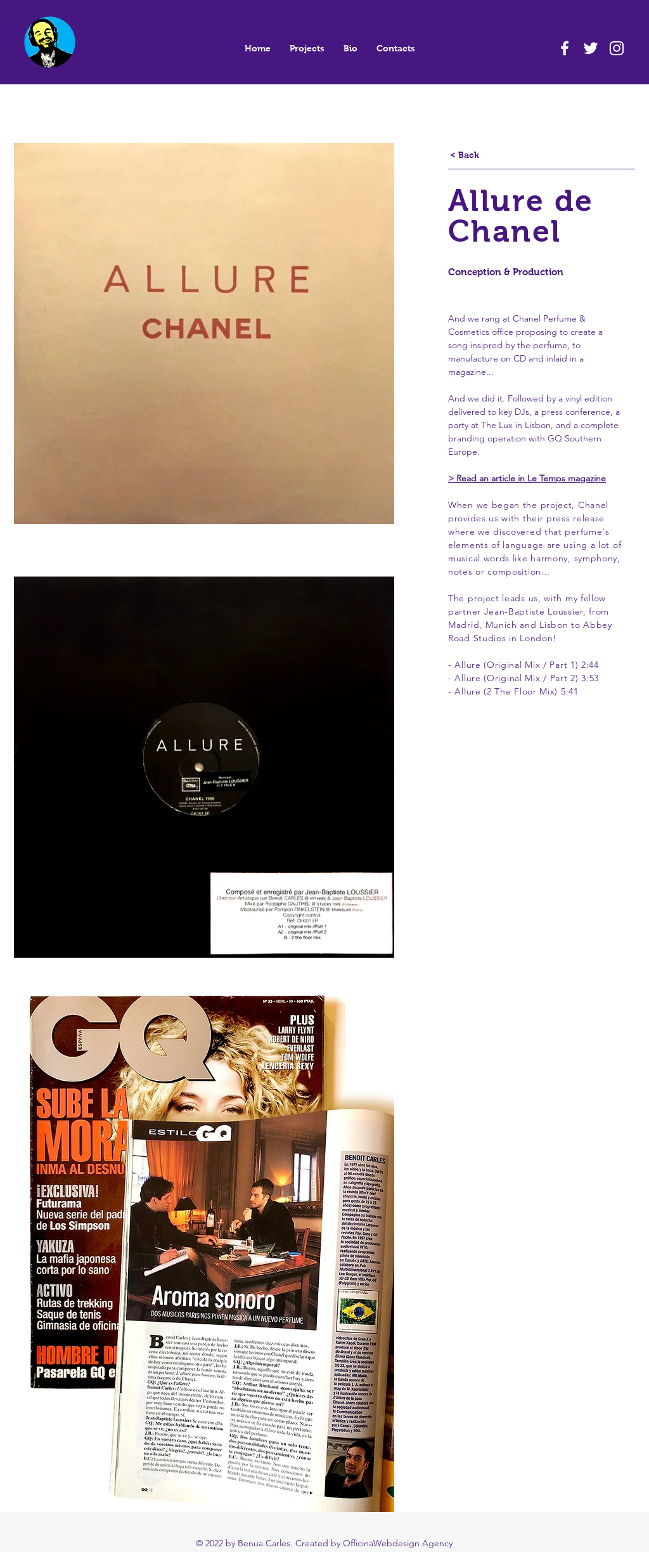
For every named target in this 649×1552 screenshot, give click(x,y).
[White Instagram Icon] (616, 48)
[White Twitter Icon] (590, 48)
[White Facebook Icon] (564, 48)
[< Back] (465, 155)
